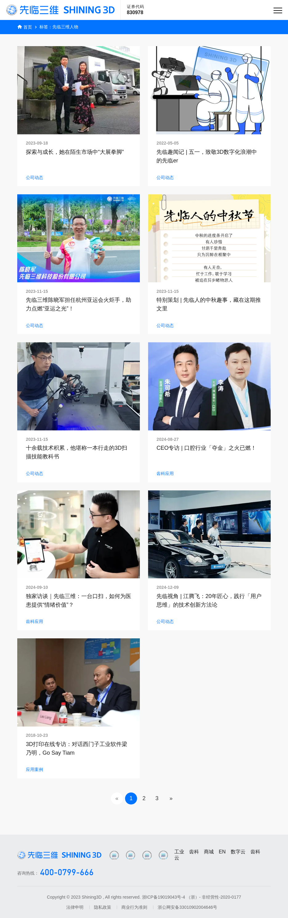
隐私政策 (102, 907)
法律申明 (74, 907)
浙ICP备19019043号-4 (163, 897)
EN (222, 851)
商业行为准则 (134, 907)
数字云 (238, 851)
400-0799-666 (67, 873)
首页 (27, 27)
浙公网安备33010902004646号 (187, 907)
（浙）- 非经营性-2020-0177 (213, 897)
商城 (209, 851)
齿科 (194, 851)
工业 (179, 851)
